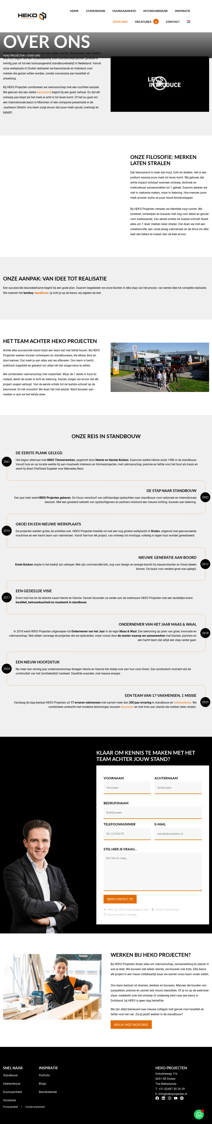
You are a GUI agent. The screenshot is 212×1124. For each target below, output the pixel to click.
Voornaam (114, 778)
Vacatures (147, 21)
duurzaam (127, 707)
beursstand (44, 92)
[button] (160, 84)
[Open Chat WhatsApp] (199, 1114)
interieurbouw (182, 702)
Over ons (120, 22)
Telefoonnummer (120, 824)
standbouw (41, 293)
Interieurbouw (155, 11)
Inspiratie (182, 11)
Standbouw (95, 11)
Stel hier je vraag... (120, 849)
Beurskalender (48, 1088)
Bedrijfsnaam (116, 803)
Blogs (42, 1080)
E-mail (160, 824)
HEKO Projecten (14, 55)
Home (74, 11)
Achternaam (166, 778)
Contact (173, 22)
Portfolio (44, 1072)
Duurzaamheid (124, 11)
